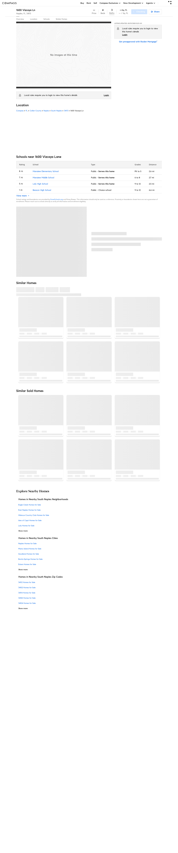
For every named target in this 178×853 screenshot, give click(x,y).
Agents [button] (150, 3)
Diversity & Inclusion (62, 721)
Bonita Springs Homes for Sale (30, 559)
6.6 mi (151, 190)
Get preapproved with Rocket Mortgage (138, 41)
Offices (19, 696)
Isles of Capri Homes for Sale (30, 520)
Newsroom (21, 700)
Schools (46, 19)
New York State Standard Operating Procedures (110, 758)
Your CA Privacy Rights (105, 696)
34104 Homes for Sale (27, 603)
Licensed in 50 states (100, 773)
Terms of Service (140, 686)
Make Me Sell (59, 692)
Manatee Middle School (43, 177)
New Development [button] (133, 3)
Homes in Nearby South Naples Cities (38, 538)
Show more (23, 531)
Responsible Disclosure (124, 689)
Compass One (59, 688)
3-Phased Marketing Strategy (66, 680)
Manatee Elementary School (45, 171)
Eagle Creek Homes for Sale (29, 505)
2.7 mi (151, 177)
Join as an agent (24, 684)
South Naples (56, 111)
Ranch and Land (61, 746)
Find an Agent (59, 700)
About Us (20, 667)
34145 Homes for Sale (27, 598)
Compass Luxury (61, 696)
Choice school (104, 190)
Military (56, 742)
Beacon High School (42, 190)
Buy (82, 3)
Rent (89, 3)
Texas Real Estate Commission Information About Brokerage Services (118, 749)
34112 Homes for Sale (26, 582)
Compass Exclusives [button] (110, 3)
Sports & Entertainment (64, 738)
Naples (46, 111)
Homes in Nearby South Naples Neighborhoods (43, 499)
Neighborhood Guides (63, 725)
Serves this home (106, 171)
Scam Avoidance (105, 689)
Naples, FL (21, 13)
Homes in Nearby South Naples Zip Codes (40, 577)
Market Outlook (60, 684)
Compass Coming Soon (64, 675)
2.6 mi (151, 171)
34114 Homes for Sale (26, 593)
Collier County (35, 111)
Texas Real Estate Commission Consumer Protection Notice (114, 751)
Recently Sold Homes (63, 755)
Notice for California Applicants (114, 692)
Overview (20, 19)
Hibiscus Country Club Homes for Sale (33, 515)
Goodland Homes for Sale (28, 554)
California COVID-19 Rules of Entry (145, 692)
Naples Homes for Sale (27, 544)
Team (18, 671)
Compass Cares (60, 717)
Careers (19, 688)
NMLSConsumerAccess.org (134, 770)
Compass (20, 111)
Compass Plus (59, 713)
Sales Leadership (24, 675)
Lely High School (40, 184)
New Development (61, 730)
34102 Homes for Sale (27, 587)
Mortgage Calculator (62, 705)
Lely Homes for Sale (26, 526)
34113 (28, 13)
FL (27, 111)
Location (33, 19)
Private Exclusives (61, 671)
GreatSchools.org (56, 199)
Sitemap (57, 759)
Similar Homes (61, 19)
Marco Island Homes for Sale (29, 549)
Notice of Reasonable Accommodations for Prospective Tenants (116, 761)
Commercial (58, 734)
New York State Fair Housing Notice (105, 756)
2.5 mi (151, 184)
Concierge (58, 667)
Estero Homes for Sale (27, 564)
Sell (95, 3)
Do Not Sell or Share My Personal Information (111, 686)
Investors (20, 680)
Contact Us (21, 692)
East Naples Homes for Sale (29, 510)
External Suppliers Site (63, 751)
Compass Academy (62, 709)
